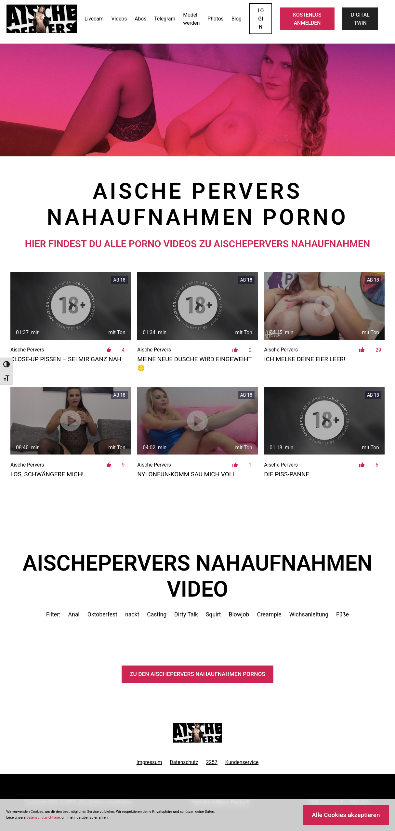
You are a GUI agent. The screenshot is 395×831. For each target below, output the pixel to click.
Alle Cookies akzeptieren (346, 815)
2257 (211, 762)
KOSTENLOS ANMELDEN (307, 19)
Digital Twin (360, 19)
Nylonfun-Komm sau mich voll (186, 474)
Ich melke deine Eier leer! (304, 359)
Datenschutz (184, 762)
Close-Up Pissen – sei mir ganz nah (66, 359)
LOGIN (261, 18)
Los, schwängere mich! (47, 474)
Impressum (149, 762)
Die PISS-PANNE (286, 474)
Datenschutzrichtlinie (43, 817)
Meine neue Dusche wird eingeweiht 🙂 (194, 363)
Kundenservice (241, 762)
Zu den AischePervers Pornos (197, 674)
